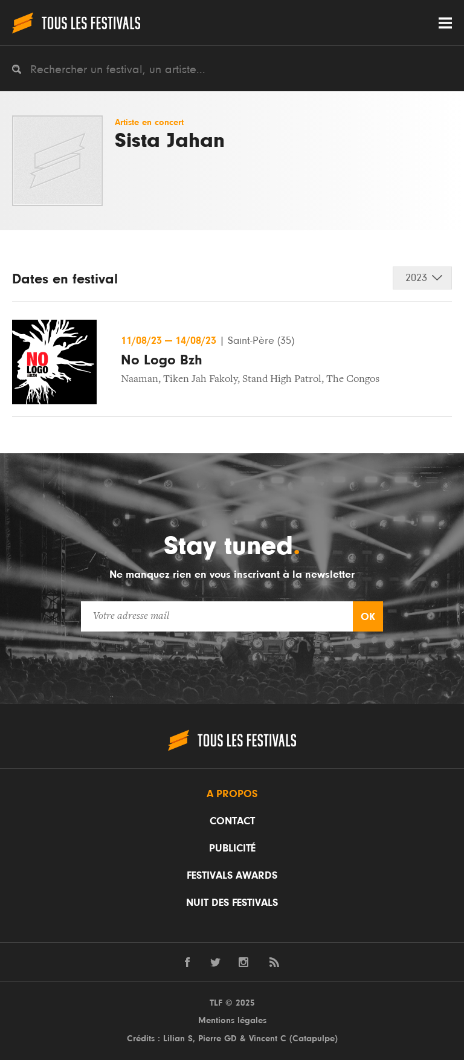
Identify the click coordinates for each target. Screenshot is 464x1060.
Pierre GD (217, 1038)
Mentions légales (232, 1020)
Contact (232, 821)
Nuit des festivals (232, 902)
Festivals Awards (232, 875)
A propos (232, 794)
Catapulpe (313, 1038)
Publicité (232, 848)
